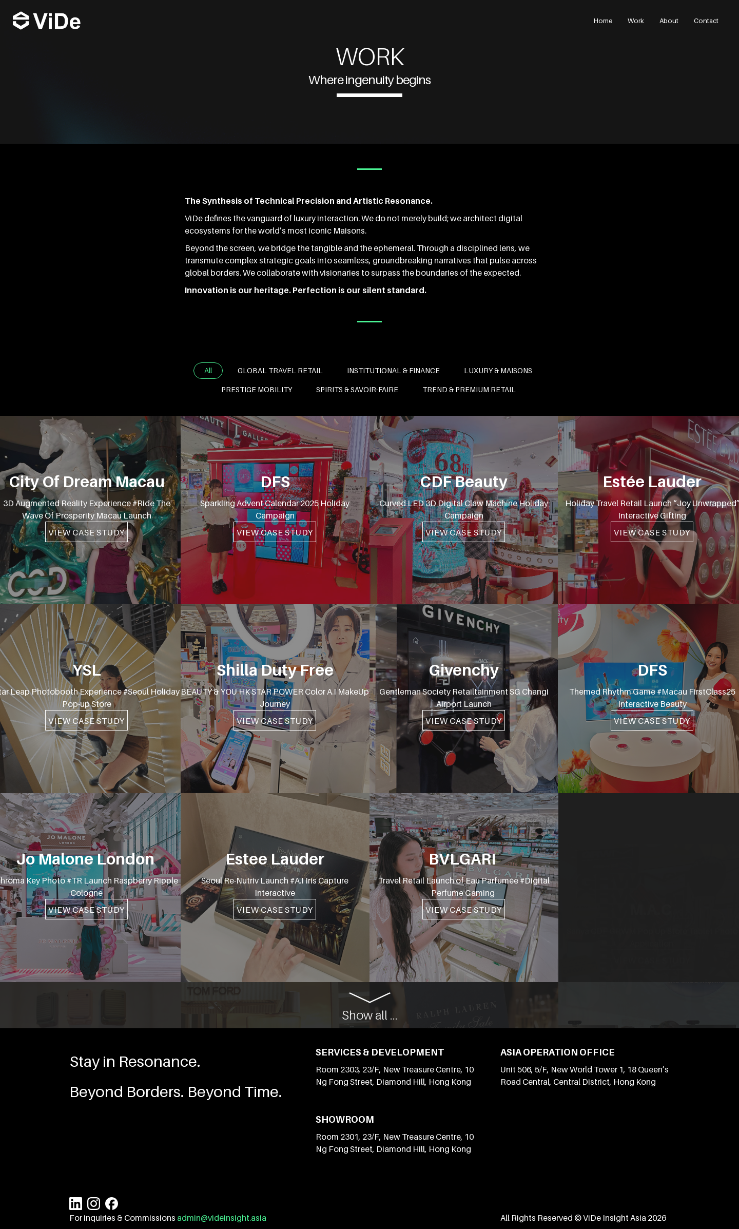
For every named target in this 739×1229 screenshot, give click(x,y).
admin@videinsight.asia (221, 1218)
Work (636, 20)
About (668, 20)
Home (603, 20)
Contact (706, 20)
